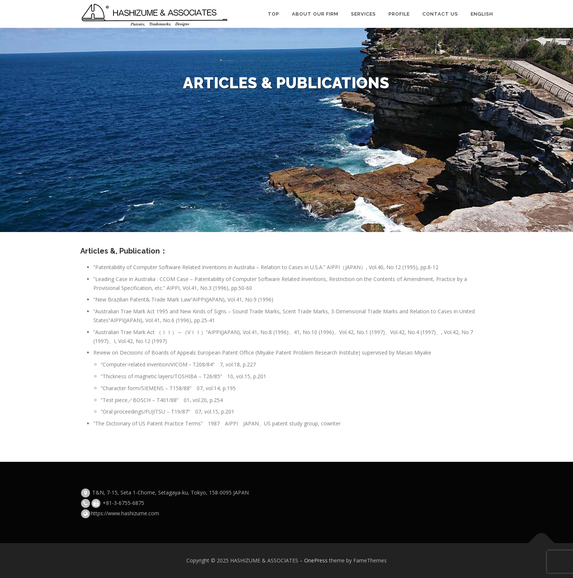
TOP (273, 14)
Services (363, 14)
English (482, 14)
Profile (399, 14)
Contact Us (440, 14)
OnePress (316, 560)
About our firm (315, 14)
